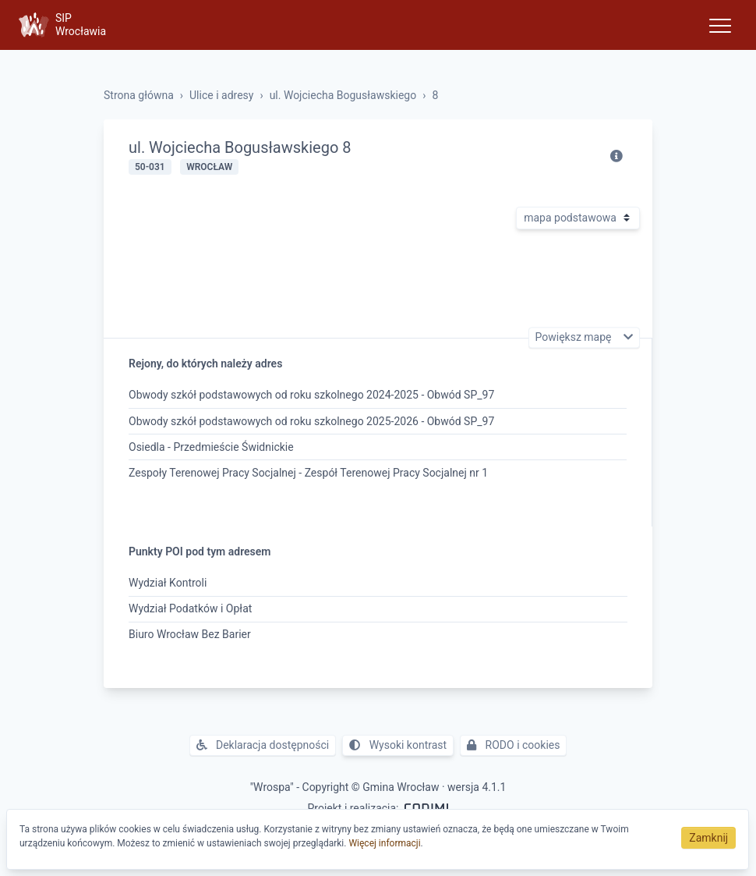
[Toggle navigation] (720, 25)
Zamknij (708, 838)
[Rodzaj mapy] (578, 218)
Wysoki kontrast (398, 745)
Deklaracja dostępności (263, 745)
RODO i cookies (513, 745)
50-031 (150, 166)
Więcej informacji (384, 843)
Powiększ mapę (574, 338)
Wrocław (209, 166)
